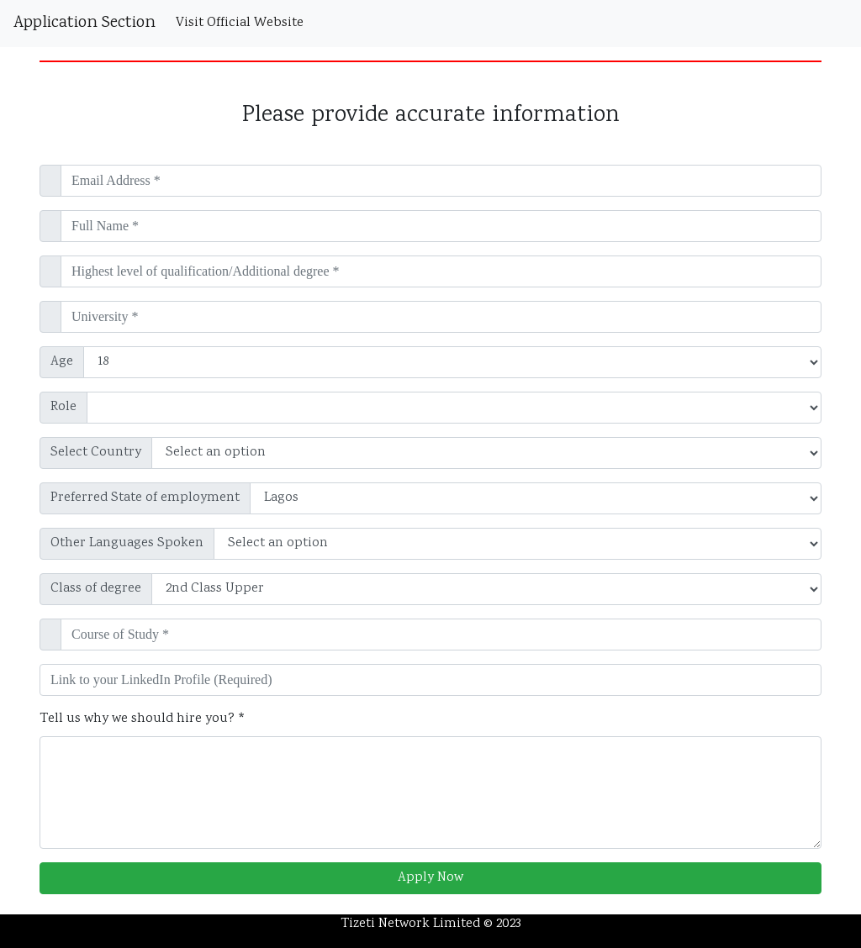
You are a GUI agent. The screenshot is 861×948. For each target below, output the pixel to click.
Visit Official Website (243, 23)
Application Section (84, 23)
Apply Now (430, 877)
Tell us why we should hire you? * (143, 719)
